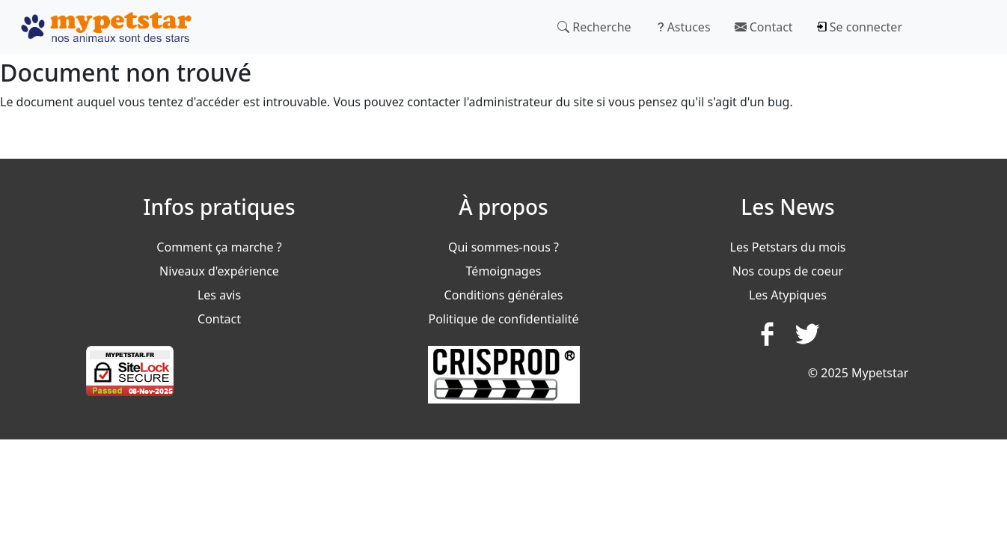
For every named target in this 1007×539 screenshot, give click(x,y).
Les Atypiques (788, 295)
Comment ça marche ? (218, 247)
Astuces (683, 27)
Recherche (594, 27)
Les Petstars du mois (788, 247)
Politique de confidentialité (503, 319)
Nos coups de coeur (787, 271)
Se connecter (859, 27)
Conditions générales (503, 295)
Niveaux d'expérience (219, 271)
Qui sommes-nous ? (503, 247)
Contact (764, 27)
